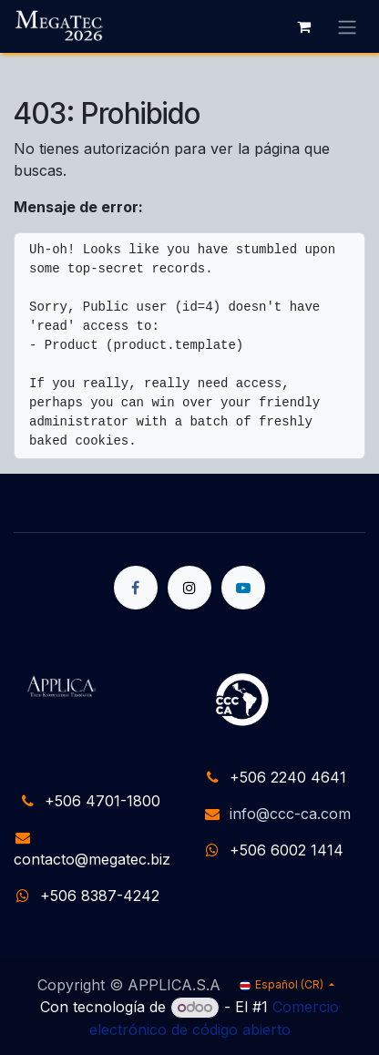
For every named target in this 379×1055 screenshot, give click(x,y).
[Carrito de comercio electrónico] (303, 26)
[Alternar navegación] (347, 26)
